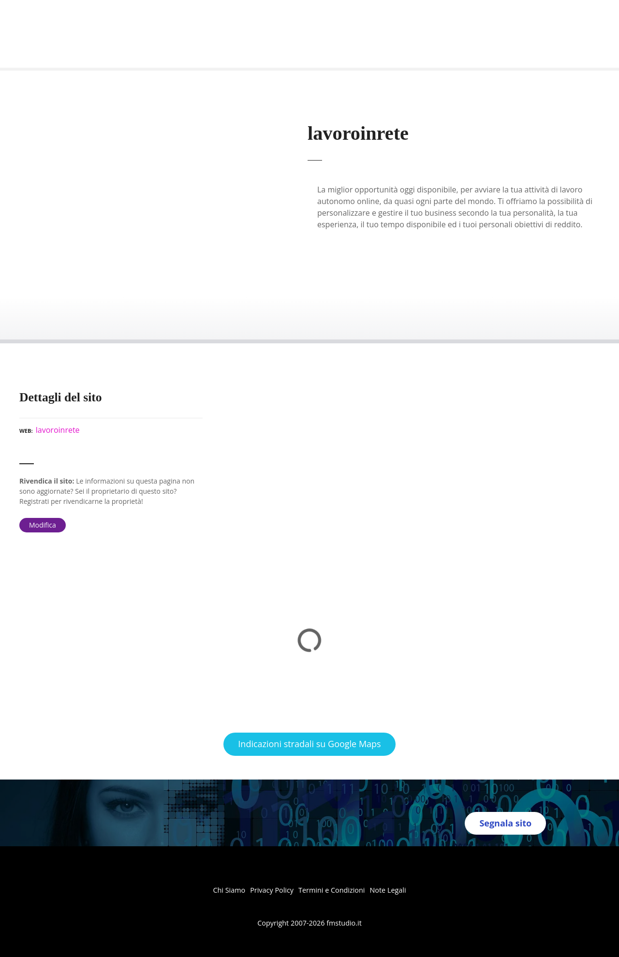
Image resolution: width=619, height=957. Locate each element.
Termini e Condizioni (331, 890)
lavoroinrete (58, 430)
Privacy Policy (272, 890)
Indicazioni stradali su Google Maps (309, 744)
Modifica (42, 525)
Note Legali (387, 890)
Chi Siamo (229, 890)
